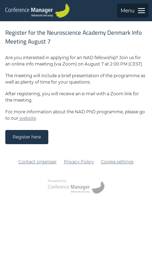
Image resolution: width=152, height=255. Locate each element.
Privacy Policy (79, 161)
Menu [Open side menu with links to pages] (133, 10)
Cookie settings (117, 161)
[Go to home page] (37, 11)
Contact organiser (37, 161)
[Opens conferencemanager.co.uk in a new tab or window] (76, 187)
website (27, 118)
